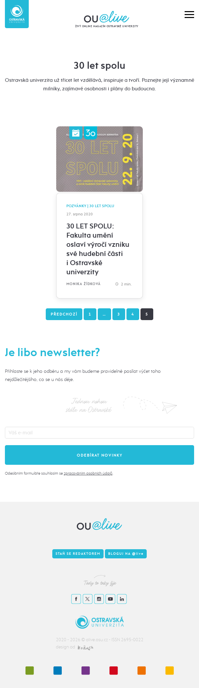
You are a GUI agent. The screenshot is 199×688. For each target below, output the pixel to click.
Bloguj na (125, 554)
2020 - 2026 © (71, 640)
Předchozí (64, 314)
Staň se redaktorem (78, 554)
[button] (189, 14)
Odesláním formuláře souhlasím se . (59, 473)
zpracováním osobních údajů (88, 473)
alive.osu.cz (97, 640)
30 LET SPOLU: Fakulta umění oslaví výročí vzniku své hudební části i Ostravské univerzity (97, 249)
